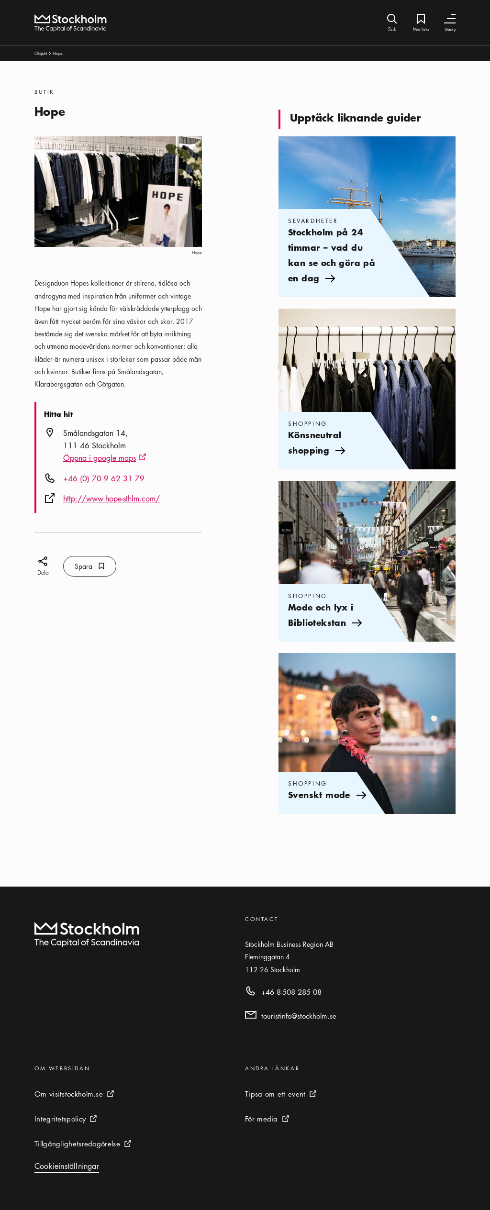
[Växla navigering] (450, 18)
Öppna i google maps (104, 458)
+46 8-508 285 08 (291, 992)
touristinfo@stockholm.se (298, 1016)
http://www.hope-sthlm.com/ (111, 498)
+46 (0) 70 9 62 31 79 (104, 478)
